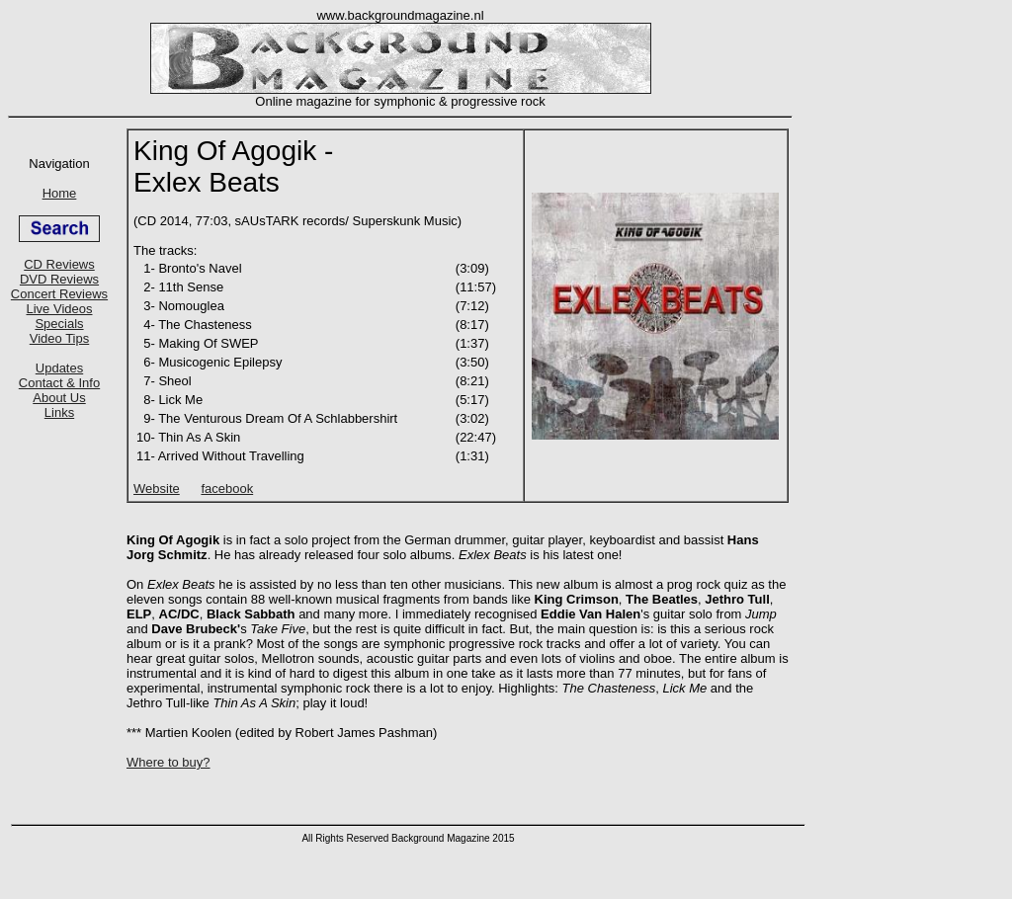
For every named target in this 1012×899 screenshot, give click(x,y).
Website (156, 488)
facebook (227, 488)
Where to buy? (168, 762)
